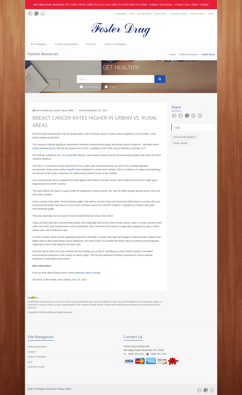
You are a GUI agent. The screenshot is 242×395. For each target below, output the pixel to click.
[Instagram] (42, 13)
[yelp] (49, 15)
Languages (120, 14)
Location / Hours (178, 14)
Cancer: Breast (180, 143)
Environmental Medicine (184, 137)
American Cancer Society (87, 272)
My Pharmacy (39, 44)
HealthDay (49, 312)
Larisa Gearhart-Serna (43, 148)
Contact (91, 44)
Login (210, 14)
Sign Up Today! (197, 14)
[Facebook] (30, 13)
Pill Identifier (144, 14)
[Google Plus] (36, 13)
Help (131, 14)
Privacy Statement (116, 44)
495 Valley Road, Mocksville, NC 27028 (54, 4)
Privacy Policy (64, 389)
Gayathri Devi (74, 169)
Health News (89, 86)
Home (172, 54)
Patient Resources (66, 44)
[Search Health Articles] (115, 79)
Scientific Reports (76, 155)
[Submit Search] (159, 79)
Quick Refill (161, 14)
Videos (111, 86)
